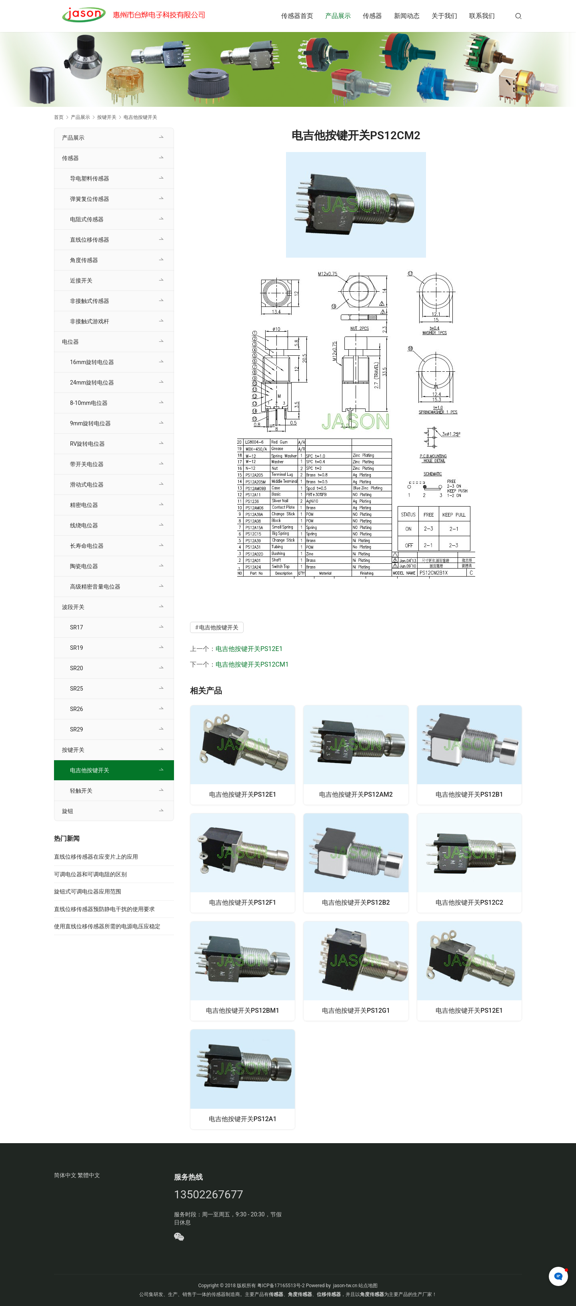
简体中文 (65, 1175)
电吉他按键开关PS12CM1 (252, 664)
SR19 (76, 648)
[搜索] (518, 16)
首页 (59, 117)
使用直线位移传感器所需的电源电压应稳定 (107, 926)
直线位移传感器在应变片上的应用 (96, 856)
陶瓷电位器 (84, 566)
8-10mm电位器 (89, 403)
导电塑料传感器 (89, 178)
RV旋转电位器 (87, 444)
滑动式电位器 (87, 484)
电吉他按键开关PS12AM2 (356, 793)
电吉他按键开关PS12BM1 (242, 1010)
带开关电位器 (87, 464)
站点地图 (368, 1285)
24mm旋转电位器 (92, 382)
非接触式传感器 (89, 301)
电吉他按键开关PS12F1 (242, 902)
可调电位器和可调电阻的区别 (90, 874)
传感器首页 (297, 16)
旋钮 (67, 811)
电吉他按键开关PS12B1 (469, 793)
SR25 (76, 688)
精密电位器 (84, 505)
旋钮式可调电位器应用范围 (87, 891)
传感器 (372, 16)
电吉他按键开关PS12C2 (470, 902)
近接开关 (81, 280)
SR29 (76, 729)
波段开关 (73, 607)
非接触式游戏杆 (89, 321)
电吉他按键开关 (218, 627)
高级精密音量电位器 (95, 586)
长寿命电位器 (87, 546)
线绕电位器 (84, 525)
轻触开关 (81, 790)
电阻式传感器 (87, 219)
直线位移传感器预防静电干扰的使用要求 (104, 909)
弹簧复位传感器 (89, 199)
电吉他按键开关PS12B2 (356, 902)
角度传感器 (84, 260)
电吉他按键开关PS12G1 (356, 1010)
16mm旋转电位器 (92, 362)
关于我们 (444, 16)
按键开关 (73, 750)
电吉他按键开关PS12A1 (243, 1119)
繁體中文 (89, 1175)
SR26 (76, 709)
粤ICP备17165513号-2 (280, 1285)
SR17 (76, 627)
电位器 (70, 342)
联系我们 (482, 16)
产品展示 (338, 16)
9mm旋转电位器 (90, 423)
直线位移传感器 (89, 239)
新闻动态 (407, 16)
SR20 (76, 668)
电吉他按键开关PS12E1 (249, 649)
